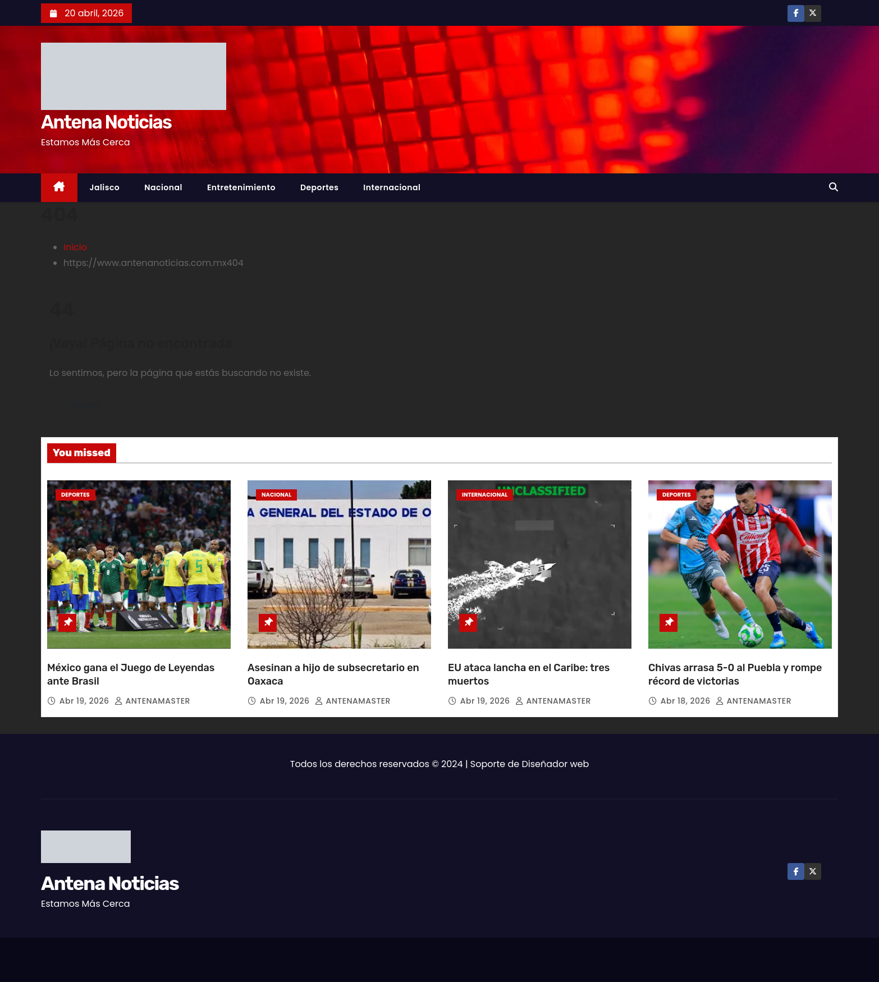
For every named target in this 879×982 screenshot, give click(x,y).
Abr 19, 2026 (85, 700)
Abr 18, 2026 (687, 700)
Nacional (163, 187)
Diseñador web (555, 764)
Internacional (391, 187)
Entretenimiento (241, 187)
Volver (85, 404)
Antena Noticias (106, 122)
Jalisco (105, 187)
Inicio (75, 247)
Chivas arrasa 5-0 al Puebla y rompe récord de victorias (735, 674)
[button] (833, 187)
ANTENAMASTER (152, 700)
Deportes (319, 187)
